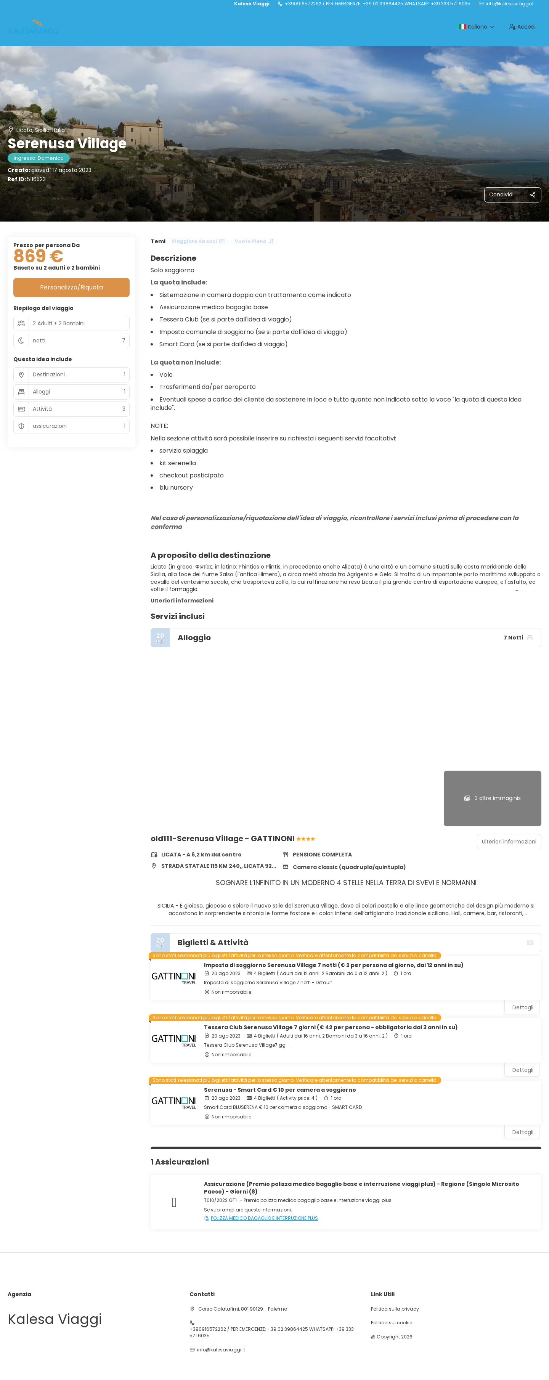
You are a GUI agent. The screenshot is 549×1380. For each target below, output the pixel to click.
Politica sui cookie (391, 1323)
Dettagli (522, 1007)
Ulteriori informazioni (182, 600)
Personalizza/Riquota (71, 287)
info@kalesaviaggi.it (510, 4)
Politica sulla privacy (395, 1309)
